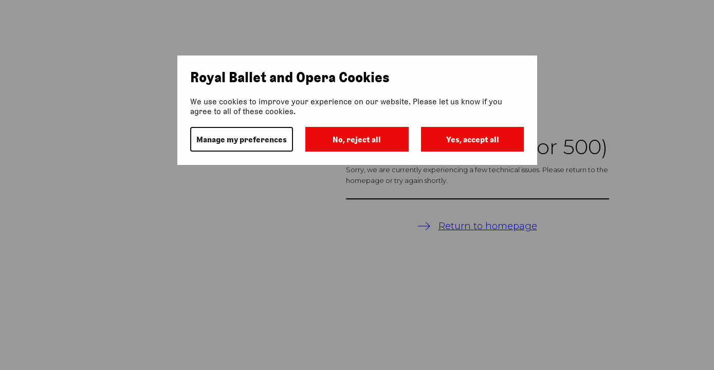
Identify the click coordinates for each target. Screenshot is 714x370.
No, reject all (357, 139)
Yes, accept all (472, 139)
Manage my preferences (241, 139)
